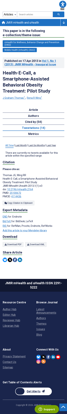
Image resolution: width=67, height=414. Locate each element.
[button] (63, 4)
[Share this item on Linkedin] (20, 260)
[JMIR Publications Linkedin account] (53, 357)
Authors (41, 318)
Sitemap (8, 367)
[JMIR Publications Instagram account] (38, 361)
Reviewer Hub (11, 320)
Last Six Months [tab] (36, 145)
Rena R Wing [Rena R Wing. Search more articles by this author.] (34, 97)
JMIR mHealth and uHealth (20, 22)
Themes (41, 323)
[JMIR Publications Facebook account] (48, 357)
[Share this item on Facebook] (15, 260)
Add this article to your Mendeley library (25, 230)
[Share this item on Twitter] (10, 260)
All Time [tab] (9, 145)
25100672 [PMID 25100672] (15, 192)
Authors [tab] (33, 116)
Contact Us (9, 362)
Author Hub (9, 309)
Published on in (30, 62)
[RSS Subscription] (43, 361)
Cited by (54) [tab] (33, 122)
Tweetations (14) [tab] (33, 128)
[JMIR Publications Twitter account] (43, 357)
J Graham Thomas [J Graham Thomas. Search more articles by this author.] (14, 97)
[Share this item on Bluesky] (5, 260)
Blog (39, 334)
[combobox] (35, 14)
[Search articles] (58, 14)
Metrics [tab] (33, 134)
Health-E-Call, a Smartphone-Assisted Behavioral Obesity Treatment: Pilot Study (26, 82)
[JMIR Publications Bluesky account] (38, 357)
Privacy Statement (14, 356)
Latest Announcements (46, 311)
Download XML (35, 244)
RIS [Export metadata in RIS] (5, 225)
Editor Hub (9, 314)
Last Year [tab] (51, 145)
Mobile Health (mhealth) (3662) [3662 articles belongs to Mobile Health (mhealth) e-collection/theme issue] (19, 50)
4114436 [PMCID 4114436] (16, 196)
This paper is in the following (24, 33)
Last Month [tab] (21, 145)
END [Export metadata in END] (5, 216)
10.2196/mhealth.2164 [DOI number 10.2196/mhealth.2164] (20, 189)
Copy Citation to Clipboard (18, 203)
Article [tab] (33, 110)
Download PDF (13, 244)
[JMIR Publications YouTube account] (58, 357)
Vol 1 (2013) (30, 62)
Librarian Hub (11, 325)
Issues (40, 329)
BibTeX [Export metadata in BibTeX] (7, 221)
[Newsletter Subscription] (33, 391)
